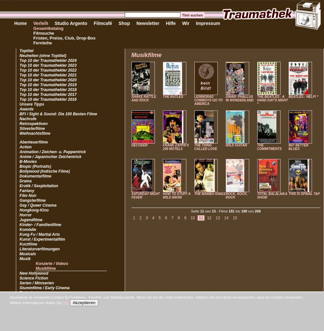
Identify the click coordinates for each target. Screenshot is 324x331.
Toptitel (26, 51)
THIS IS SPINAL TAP (304, 194)
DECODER (140, 145)
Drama (25, 181)
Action (25, 147)
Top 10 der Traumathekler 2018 (47, 89)
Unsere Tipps (31, 104)
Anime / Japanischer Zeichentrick (50, 156)
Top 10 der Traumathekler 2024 (47, 60)
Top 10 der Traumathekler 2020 (47, 80)
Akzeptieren (84, 302)
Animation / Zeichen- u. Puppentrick (52, 152)
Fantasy (26, 190)
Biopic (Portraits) (35, 166)
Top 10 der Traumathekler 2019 (47, 85)
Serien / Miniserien (36, 283)
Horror (25, 215)
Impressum (208, 23)
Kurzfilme (28, 244)
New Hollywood (33, 273)
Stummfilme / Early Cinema (44, 288)
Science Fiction (33, 278)
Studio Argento (71, 23)
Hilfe (171, 23)
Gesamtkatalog (48, 28)
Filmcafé (103, 23)
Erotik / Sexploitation (38, 186)
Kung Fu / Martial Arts (39, 234)
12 (209, 218)
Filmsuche (43, 33)
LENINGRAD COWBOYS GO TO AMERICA (208, 100)
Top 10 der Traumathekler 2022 (47, 70)
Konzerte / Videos (52, 263)
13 (218, 218)
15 (235, 218)
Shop (124, 23)
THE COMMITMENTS (269, 147)
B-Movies (28, 161)
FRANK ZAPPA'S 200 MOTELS (176, 147)
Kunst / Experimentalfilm (42, 239)
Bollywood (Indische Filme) (44, 171)
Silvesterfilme (32, 128)
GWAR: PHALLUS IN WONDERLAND (240, 98)
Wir (185, 23)
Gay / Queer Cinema (37, 205)
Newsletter (147, 23)
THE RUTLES (173, 96)
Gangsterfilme (32, 200)
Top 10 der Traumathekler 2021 (47, 75)
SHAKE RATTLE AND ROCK (144, 98)
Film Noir (27, 195)
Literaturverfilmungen (39, 249)
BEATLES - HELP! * (303, 96)
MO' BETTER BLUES (298, 147)
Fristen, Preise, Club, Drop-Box (64, 38)
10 (193, 218)
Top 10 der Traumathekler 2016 (47, 99)
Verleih (40, 23)
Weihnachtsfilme (34, 133)
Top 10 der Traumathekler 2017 (47, 94)
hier (66, 303)
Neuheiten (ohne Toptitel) (42, 55)
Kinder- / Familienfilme (40, 225)
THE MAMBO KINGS (210, 194)
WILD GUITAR (236, 145)
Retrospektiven (33, 123)
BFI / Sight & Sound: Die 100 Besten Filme (58, 114)
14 (226, 218)
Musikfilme (46, 268)
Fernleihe (42, 42)
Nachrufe (27, 119)
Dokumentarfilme (35, 176)
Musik (24, 259)
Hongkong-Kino (34, 210)
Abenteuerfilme (33, 142)
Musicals (27, 254)
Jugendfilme (30, 220)
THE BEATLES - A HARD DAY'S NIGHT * (272, 100)
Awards (26, 109)
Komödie (27, 229)
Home (20, 23)
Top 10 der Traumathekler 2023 (47, 65)
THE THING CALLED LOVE (205, 147)
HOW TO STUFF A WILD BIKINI (177, 195)
